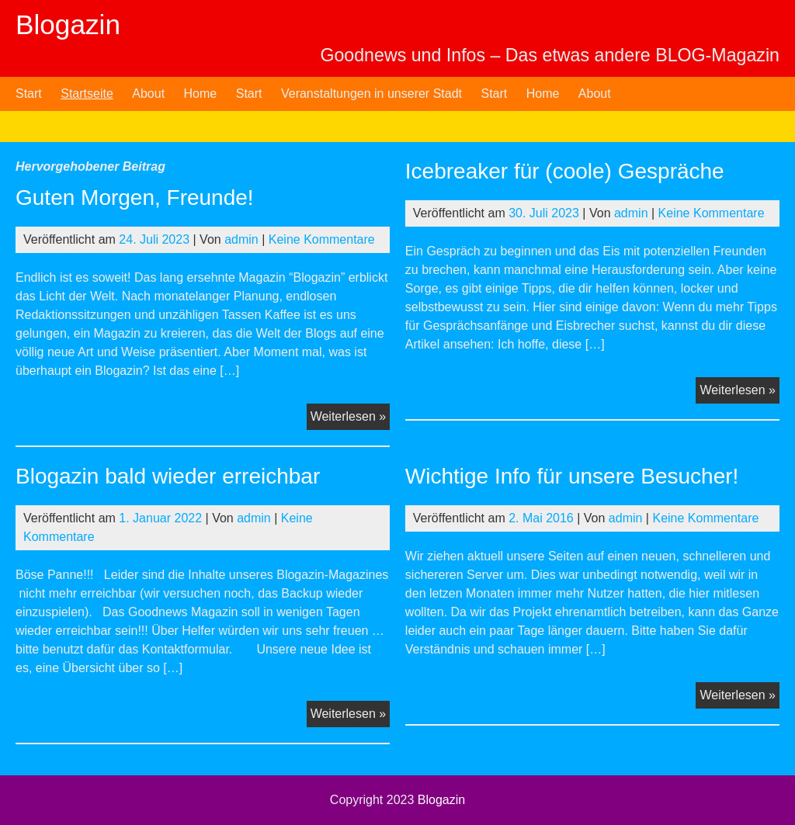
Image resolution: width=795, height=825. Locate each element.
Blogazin (68, 24)
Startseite (87, 93)
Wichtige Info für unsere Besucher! (572, 476)
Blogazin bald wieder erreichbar (168, 476)
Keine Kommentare (322, 239)
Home (200, 93)
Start (29, 93)
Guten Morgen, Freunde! (135, 197)
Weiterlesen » (351, 418)
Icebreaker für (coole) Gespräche (564, 171)
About (148, 93)
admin (241, 239)
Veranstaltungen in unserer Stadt (371, 93)
